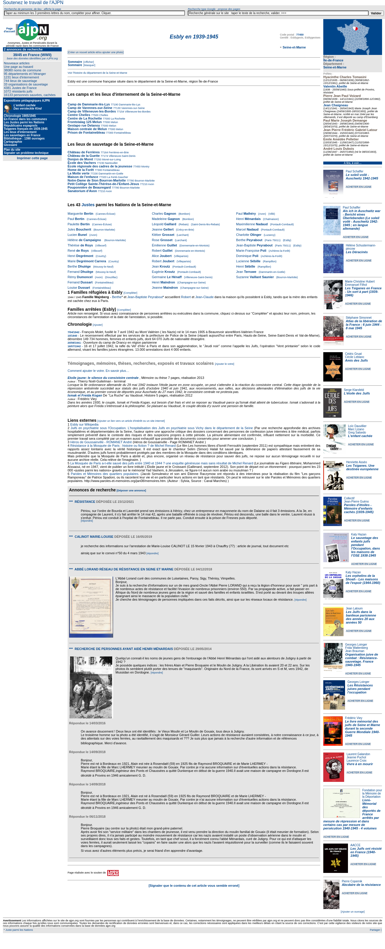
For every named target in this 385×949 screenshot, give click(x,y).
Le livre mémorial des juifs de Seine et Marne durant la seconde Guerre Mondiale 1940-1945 (362, 728)
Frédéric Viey (353, 718)
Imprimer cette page (32, 158)
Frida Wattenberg (356, 647)
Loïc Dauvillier (357, 426)
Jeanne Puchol (356, 757)
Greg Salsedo (357, 432)
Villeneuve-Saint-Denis (121, 155)
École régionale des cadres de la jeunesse (100, 166)
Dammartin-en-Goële (110, 173)
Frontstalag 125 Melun (85, 122)
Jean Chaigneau (335, 105)
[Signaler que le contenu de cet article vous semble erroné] (194, 885)
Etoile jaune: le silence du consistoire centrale (103, 377)
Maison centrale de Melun (87, 129)
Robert (186, 297)
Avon (151, 184)
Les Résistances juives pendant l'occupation (360, 688)
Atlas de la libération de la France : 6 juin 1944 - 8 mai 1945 (364, 324)
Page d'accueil (9, 30)
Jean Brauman (354, 651)
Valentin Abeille (335, 86)
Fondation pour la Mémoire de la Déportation (372, 793)
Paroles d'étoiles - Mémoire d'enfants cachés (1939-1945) (359, 508)
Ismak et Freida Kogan (85, 395)
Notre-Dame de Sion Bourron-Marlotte (97, 180)
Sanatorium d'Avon (82, 191)
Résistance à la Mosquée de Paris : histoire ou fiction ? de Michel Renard (123, 445)
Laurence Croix (356, 760)
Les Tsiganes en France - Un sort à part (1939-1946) (363, 291)
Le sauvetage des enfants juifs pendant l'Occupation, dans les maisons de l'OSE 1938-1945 (365, 546)
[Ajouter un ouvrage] (352, 911)
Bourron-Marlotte (144, 180)
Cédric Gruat (353, 353)
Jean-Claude (204, 297)
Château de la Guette (84, 155)
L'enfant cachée (360, 436)
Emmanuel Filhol (356, 284)
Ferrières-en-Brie (118, 152)
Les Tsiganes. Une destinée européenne (362, 467)
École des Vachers (82, 162)
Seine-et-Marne (334, 67)
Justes (87, 204)
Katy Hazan (358, 534)
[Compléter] (131, 292)
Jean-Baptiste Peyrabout (145, 297)
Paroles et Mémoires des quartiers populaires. (105, 474)
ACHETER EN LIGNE (358, 186)
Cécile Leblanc (354, 357)
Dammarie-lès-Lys (129, 104)
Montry (144, 166)
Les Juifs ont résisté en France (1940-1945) (365, 852)
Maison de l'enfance (83, 177)
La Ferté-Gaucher (117, 177)
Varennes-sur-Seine (132, 108)
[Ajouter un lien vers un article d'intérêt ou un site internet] (131, 420)
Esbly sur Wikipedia (84, 424)
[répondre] (87, 520)
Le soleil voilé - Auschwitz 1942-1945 (362, 176)
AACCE (355, 845)
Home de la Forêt (81, 170)
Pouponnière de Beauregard (89, 187)
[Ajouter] (98, 324)
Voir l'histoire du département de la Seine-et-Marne (97, 72)
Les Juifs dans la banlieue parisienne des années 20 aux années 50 (361, 617)
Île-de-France (333, 60)
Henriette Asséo (356, 462)
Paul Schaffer (354, 171)
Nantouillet (111, 163)
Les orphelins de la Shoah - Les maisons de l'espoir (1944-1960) (363, 579)
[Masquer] (89, 65)
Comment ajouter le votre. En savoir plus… (98, 370)
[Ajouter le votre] (224, 363)
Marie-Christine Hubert (360, 281)
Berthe (116, 297)
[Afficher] (88, 62)
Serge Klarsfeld (354, 390)
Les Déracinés (357, 252)
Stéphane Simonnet (359, 317)
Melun (114, 122)
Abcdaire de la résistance (361, 884)
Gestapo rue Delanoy (84, 125)
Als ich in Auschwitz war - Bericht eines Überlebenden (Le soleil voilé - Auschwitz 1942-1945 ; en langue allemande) (362, 219)
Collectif (349, 498)
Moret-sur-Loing (111, 159)
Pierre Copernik (352, 881)
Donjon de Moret (80, 159)
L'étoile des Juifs (357, 393)
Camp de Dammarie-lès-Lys (89, 104)
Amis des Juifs (356, 360)
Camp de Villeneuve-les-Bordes (92, 111)
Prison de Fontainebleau (86, 132)
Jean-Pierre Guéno (356, 501)
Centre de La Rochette (85, 118)
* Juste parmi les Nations (18, 929)
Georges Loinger (356, 644)
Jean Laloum (354, 608)
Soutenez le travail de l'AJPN (33, 2)
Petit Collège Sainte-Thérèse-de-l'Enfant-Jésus (103, 184)
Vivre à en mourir (359, 764)
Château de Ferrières (84, 152)
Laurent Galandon (358, 754)
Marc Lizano (356, 429)
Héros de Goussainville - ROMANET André (101, 442)
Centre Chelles (79, 115)
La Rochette (117, 118)
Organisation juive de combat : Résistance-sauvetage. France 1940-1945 (361, 660)
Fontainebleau (122, 132)
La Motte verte (79, 173)
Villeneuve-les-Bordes (137, 111)
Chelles (103, 115)
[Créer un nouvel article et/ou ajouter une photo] (96, 52)
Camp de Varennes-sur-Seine (90, 108)
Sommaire (75, 61)
